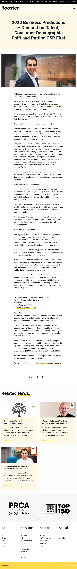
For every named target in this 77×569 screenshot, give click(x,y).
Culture (4, 535)
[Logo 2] (58, 509)
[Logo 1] (19, 509)
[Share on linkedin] (37, 377)
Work (3, 541)
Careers (4, 543)
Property (43, 543)
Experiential (25, 549)
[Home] (10, 8)
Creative (24, 552)
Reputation (25, 555)
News (3, 538)
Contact (4, 546)
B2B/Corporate (45, 538)
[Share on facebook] (47, 377)
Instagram (63, 535)
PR (22, 538)
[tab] (36, 519)
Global (23, 557)
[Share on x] (42, 377)
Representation (26, 541)
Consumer (44, 541)
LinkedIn (62, 538)
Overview (24, 535)
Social (23, 543)
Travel (42, 546)
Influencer (24, 546)
